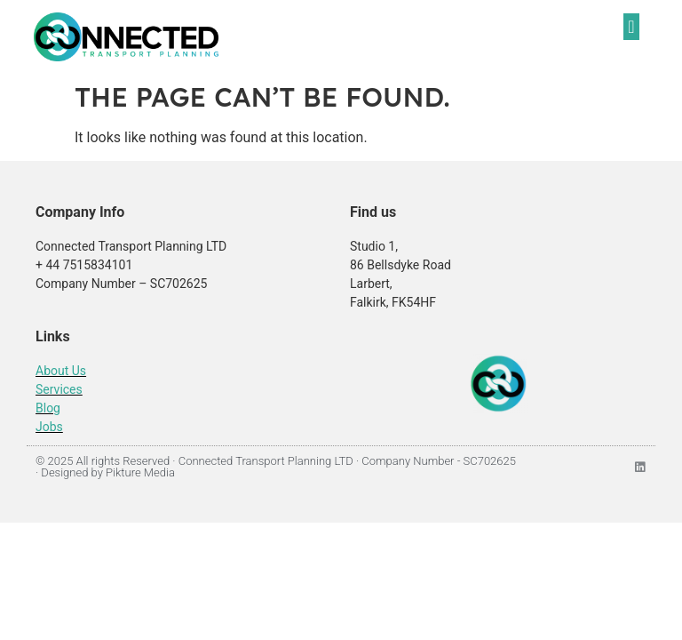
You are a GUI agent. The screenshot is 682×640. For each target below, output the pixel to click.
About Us (61, 371)
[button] (630, 26)
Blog (48, 408)
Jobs (49, 427)
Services (59, 389)
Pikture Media (140, 472)
